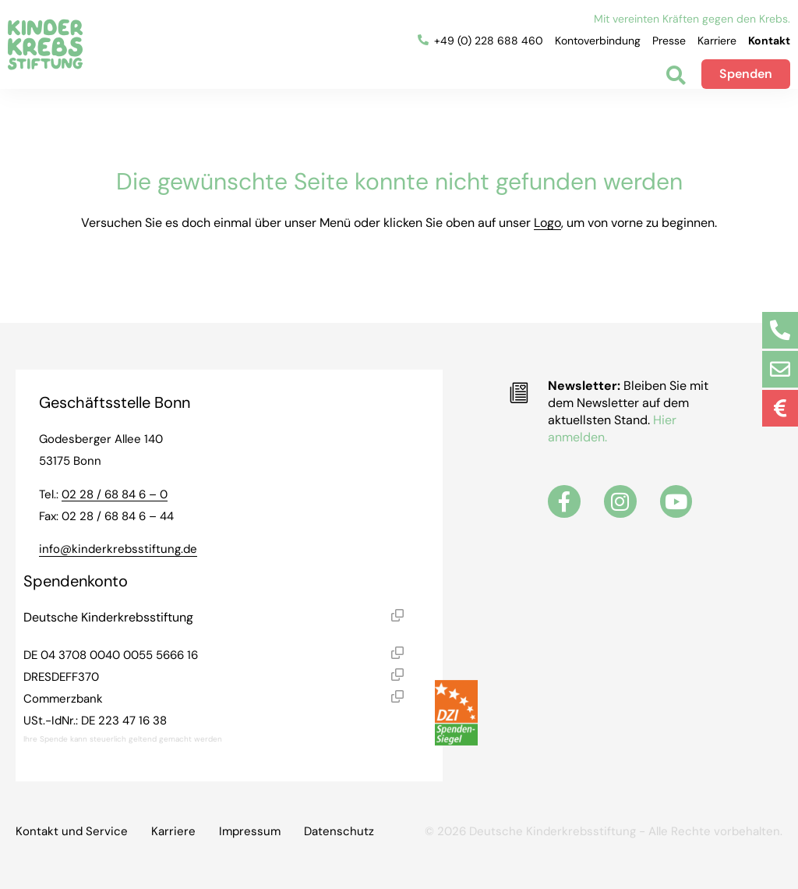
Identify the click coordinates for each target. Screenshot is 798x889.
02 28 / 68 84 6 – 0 (115, 494)
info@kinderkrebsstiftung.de (118, 549)
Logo (547, 222)
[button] (397, 617)
